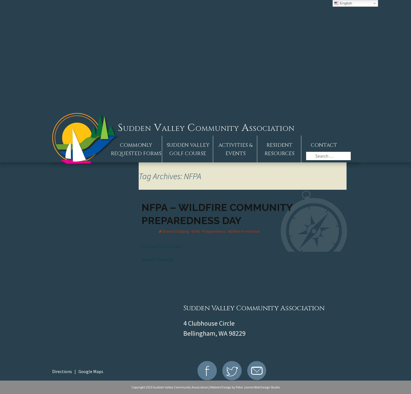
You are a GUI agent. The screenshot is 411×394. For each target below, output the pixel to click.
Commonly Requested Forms (136, 149)
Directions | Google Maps (77, 371)
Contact (324, 145)
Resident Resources (279, 149)
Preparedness (214, 231)
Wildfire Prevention (244, 231)
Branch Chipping (176, 231)
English (343, 3)
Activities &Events (235, 149)
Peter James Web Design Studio (258, 387)
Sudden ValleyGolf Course (188, 149)
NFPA (195, 231)
